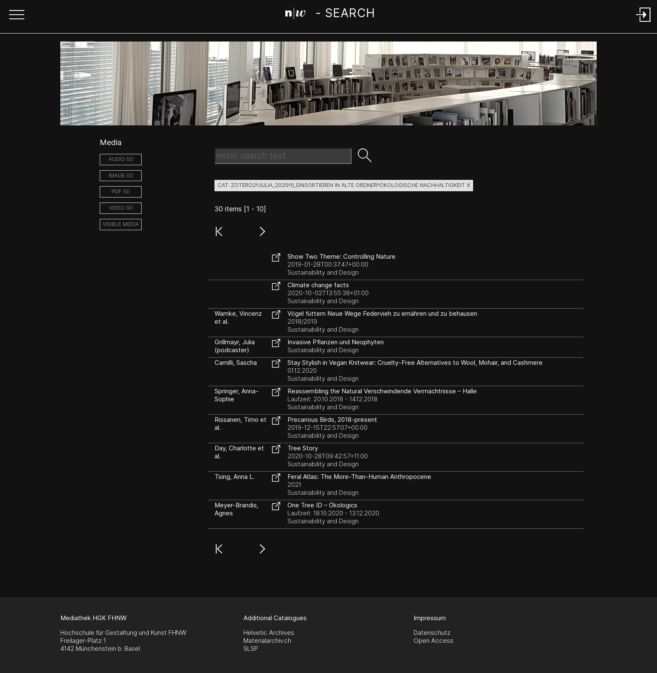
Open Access (433, 640)
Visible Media (121, 224)
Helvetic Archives (268, 633)
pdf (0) (120, 191)
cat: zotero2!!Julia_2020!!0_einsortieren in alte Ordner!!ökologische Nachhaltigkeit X (343, 185)
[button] (17, 15)
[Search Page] (330, 14)
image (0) (121, 175)
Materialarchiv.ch (267, 640)
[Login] (644, 22)
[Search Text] (283, 156)
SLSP (250, 648)
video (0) (121, 208)
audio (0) (121, 159)
